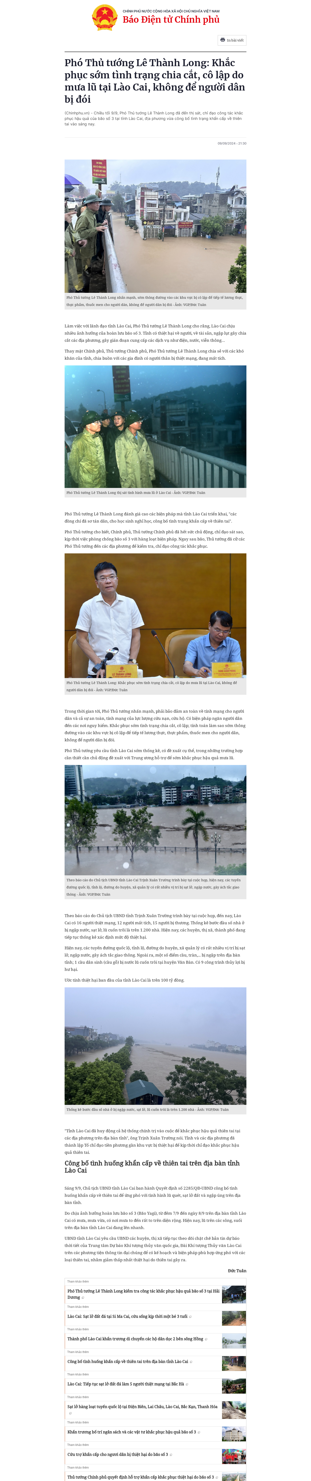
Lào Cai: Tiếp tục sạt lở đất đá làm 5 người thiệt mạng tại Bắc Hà (127, 1384)
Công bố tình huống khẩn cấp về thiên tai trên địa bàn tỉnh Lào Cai (129, 1361)
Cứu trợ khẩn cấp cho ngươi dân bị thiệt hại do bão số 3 (119, 1454)
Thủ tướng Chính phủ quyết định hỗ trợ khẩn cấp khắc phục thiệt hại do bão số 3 (142, 1477)
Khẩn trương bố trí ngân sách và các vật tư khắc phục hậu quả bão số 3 (133, 1432)
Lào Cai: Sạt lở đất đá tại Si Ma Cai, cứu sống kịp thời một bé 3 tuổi (129, 1316)
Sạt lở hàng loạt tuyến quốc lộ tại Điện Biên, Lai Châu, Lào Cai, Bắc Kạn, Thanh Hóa (142, 1409)
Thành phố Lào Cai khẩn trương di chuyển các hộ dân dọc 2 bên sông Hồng (137, 1339)
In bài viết (232, 40)
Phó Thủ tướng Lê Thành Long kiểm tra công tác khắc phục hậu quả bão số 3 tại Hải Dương (143, 1294)
